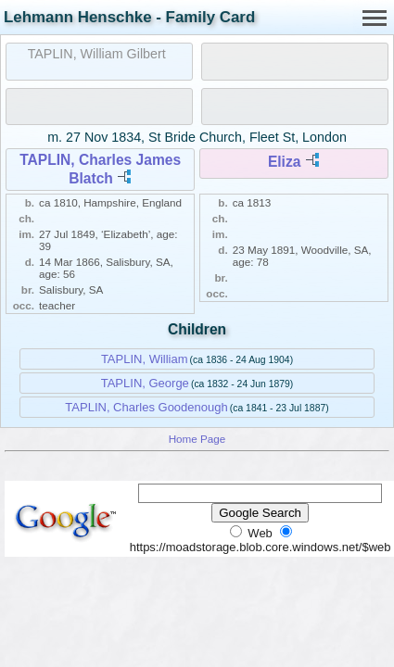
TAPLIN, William (144, 359)
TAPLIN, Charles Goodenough (146, 407)
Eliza (284, 162)
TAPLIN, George (145, 383)
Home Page (197, 439)
